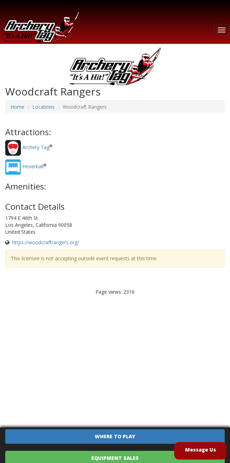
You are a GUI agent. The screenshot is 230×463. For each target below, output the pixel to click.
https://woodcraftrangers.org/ (45, 242)
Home (17, 106)
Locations (43, 106)
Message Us (200, 449)
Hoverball (33, 166)
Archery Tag (35, 147)
